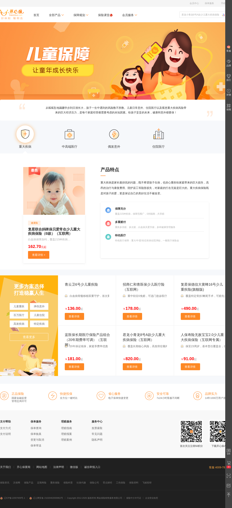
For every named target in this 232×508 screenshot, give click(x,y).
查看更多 (29, 337)
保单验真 (36, 433)
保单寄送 (36, 445)
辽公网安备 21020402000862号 (46, 498)
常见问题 (97, 433)
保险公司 (94, 482)
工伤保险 (120, 482)
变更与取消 (37, 439)
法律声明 (58, 467)
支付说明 (5, 433)
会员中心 (194, 3)
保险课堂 (105, 15)
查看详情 (74, 316)
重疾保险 (55, 482)
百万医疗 (19, 315)
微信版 (74, 467)
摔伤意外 (39, 306)
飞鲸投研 (147, 482)
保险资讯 (4, 482)
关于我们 (5, 467)
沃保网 (16, 482)
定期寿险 (41, 482)
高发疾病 (19, 323)
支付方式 (5, 428)
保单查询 (36, 428)
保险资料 (133, 482)
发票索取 (97, 428)
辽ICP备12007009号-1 (12, 498)
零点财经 (107, 482)
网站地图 (41, 467)
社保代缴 (81, 482)
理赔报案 (66, 433)
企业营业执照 (151, 498)
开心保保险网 (12, 14)
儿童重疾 (19, 306)
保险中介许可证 (133, 498)
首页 (36, 15)
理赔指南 (66, 428)
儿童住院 (39, 315)
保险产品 (28, 482)
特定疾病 (39, 323)
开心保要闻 (23, 467)
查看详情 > (38, 254)
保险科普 (68, 482)
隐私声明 (97, 439)
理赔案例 (66, 439)
